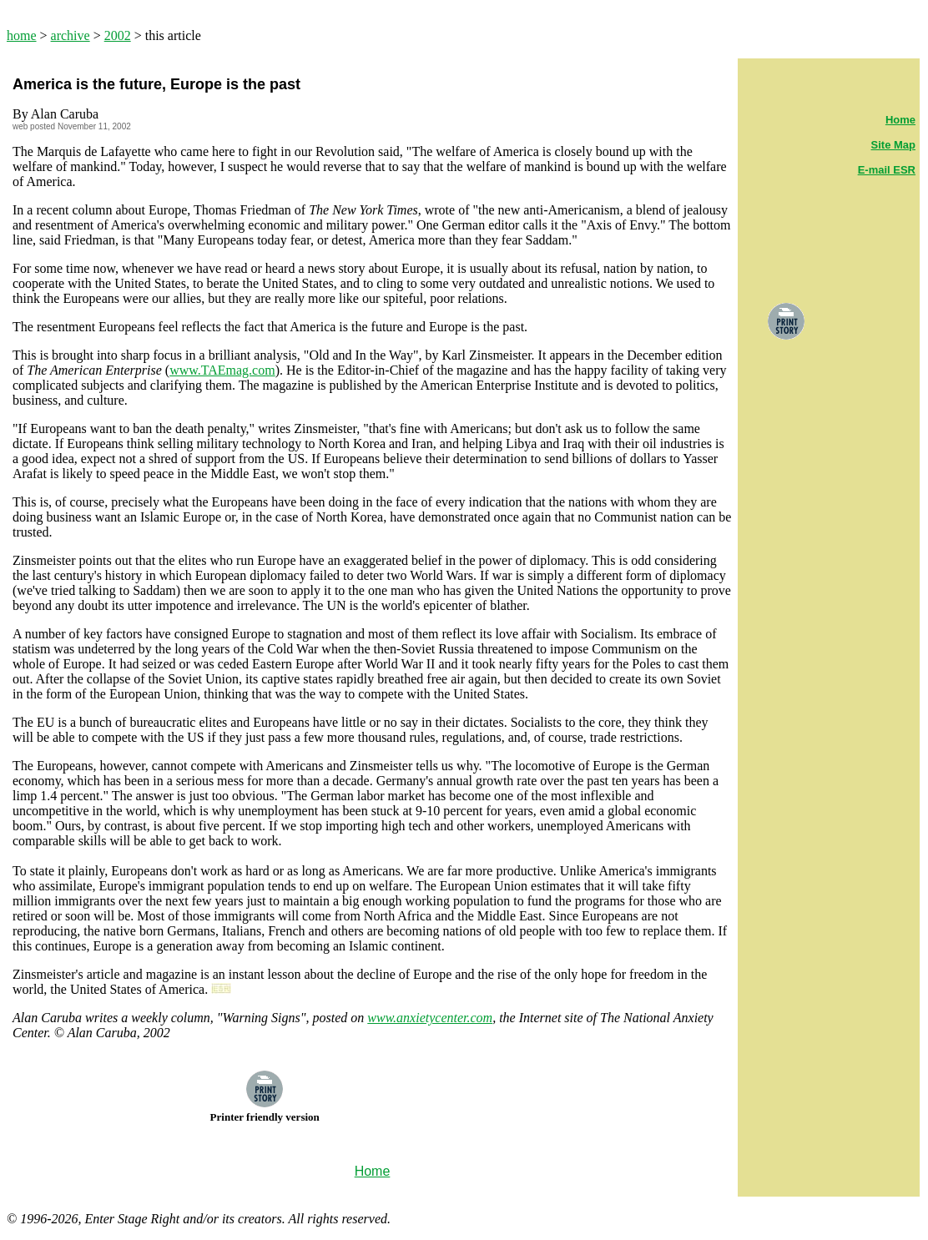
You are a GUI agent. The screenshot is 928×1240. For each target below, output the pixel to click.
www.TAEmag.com (222, 370)
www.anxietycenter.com (429, 1018)
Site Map (893, 145)
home (22, 35)
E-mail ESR (886, 170)
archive (70, 35)
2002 (117, 35)
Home (900, 119)
